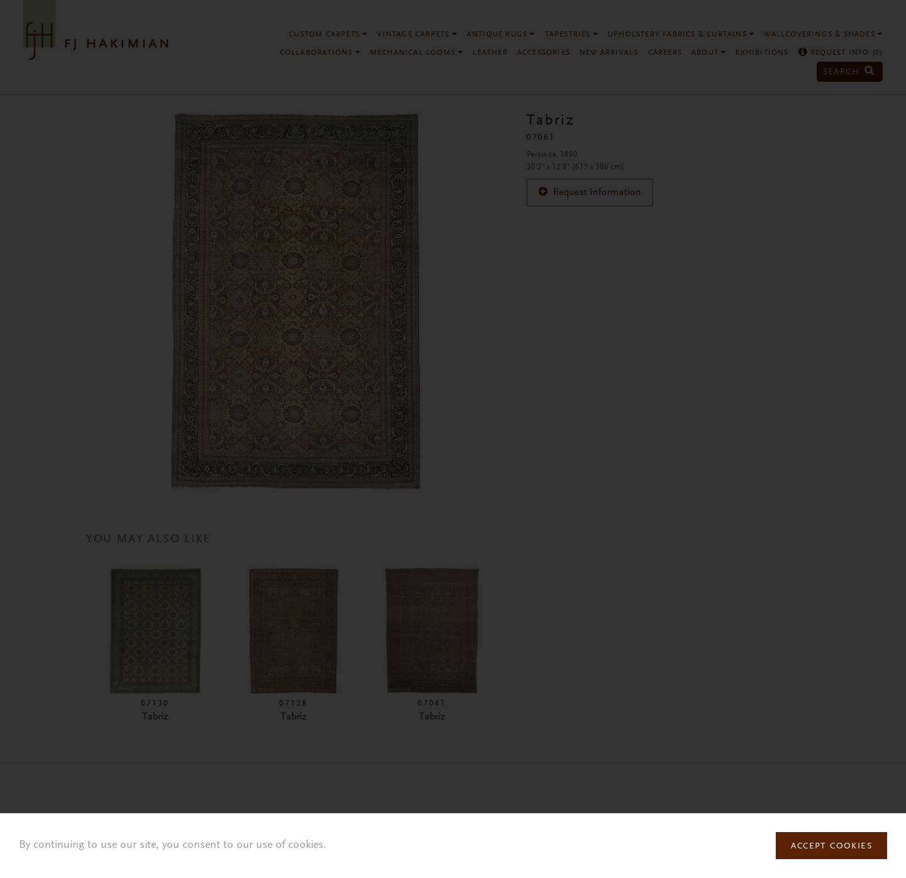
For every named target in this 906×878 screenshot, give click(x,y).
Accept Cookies (831, 846)
